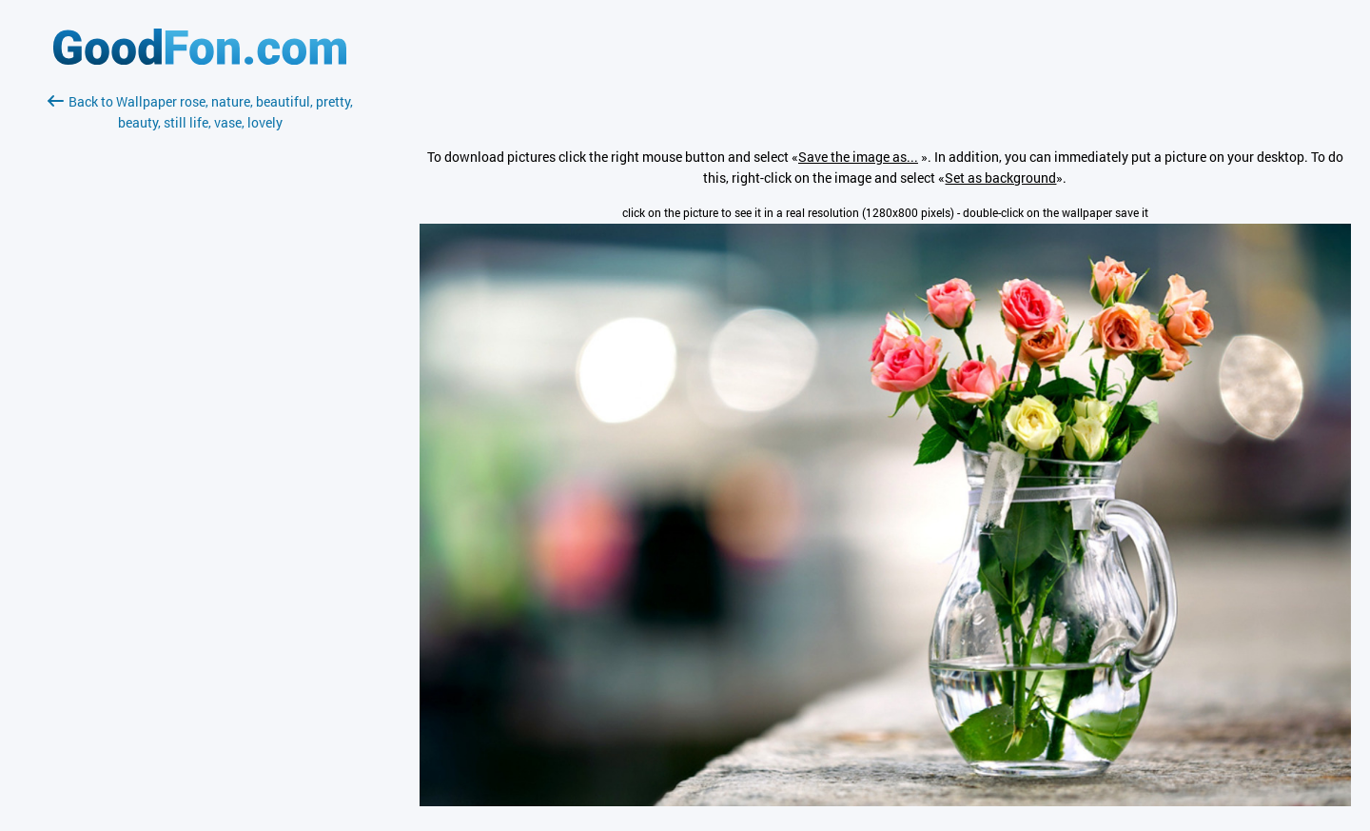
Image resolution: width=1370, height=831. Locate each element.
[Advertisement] (200, 358)
